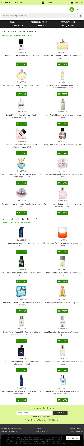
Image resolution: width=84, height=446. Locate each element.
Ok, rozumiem (73, 438)
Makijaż (42, 26)
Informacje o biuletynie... (42, 416)
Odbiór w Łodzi (10, 431)
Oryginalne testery (12, 2)
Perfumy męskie (68, 22)
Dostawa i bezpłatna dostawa (11, 428)
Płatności (39, 428)
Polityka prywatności (76, 431)
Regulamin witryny (75, 428)
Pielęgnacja (68, 26)
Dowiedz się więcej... (70, 443)
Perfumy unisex (16, 26)
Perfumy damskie (39, 22)
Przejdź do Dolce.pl (42, 431)
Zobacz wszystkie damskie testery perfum (16, 35)
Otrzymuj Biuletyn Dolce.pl (42, 408)
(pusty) (78, 9)
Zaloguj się (78, 2)
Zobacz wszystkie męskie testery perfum (16, 223)
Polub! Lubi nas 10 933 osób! (42, 420)
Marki (13, 22)
